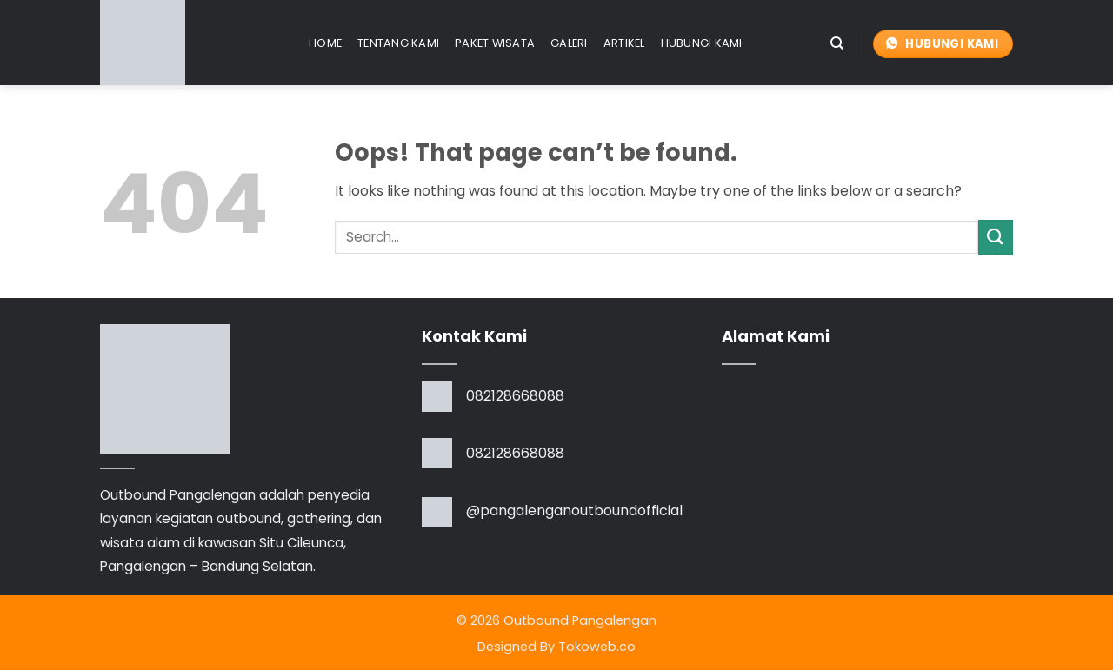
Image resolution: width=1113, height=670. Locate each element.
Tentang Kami (398, 43)
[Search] (836, 43)
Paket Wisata (495, 43)
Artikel (624, 43)
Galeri (569, 43)
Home (325, 43)
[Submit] (995, 237)
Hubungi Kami (702, 43)
